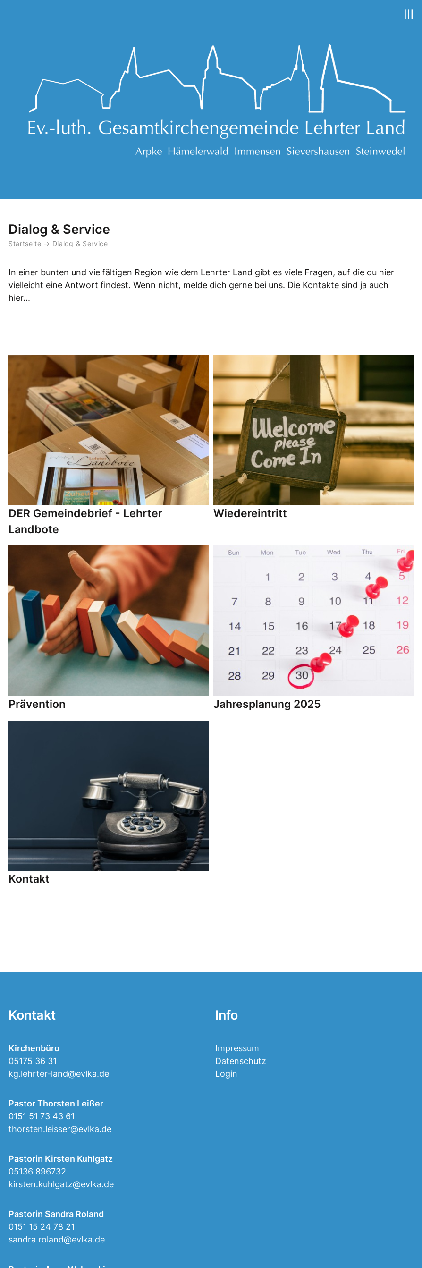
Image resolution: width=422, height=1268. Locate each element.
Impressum (237, 1048)
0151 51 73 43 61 (41, 1116)
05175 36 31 (32, 1061)
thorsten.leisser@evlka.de (59, 1129)
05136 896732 (37, 1171)
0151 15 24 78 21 (41, 1227)
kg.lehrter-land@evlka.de (58, 1074)
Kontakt (32, 1015)
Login (226, 1074)
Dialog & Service (80, 243)
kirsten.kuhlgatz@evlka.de (61, 1184)
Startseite (25, 243)
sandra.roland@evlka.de (56, 1239)
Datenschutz (240, 1061)
